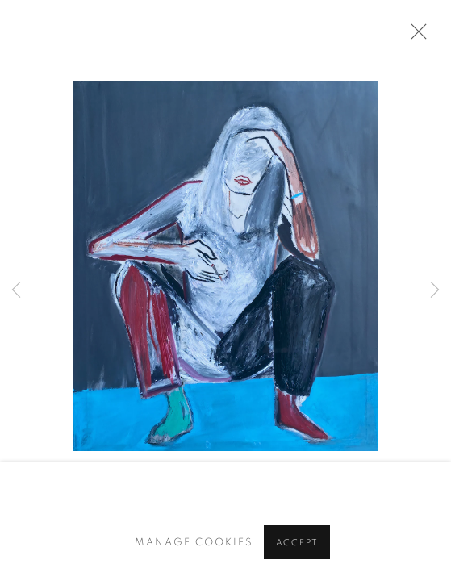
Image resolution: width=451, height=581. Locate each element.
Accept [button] (297, 542)
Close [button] (415, 36)
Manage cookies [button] (194, 542)
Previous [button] (16, 290)
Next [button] (435, 290)
